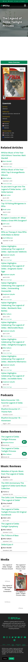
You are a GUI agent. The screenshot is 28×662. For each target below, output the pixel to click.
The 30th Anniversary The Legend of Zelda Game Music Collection (13, 486)
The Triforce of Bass (10, 535)
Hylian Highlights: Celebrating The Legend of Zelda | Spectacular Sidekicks (14, 249)
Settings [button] (5, 658)
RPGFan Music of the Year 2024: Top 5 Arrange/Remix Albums (13, 172)
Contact (11, 1)
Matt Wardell (7, 161)
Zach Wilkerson (8, 238)
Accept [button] (11, 658)
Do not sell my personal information (11, 655)
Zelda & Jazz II (7, 544)
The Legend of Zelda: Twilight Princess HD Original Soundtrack (14, 512)
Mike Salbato (7, 178)
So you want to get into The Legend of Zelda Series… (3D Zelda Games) (13, 189)
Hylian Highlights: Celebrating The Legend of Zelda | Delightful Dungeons (13, 342)
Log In (17, 1)
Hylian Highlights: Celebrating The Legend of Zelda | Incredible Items (12, 376)
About (5, 1)
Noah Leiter (7, 195)
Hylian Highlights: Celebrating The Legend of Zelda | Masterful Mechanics (13, 359)
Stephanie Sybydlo (9, 255)
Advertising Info (18, 645)
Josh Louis (6, 224)
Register (23, 1)
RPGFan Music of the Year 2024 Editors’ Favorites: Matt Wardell (13, 155)
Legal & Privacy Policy (23, 645)
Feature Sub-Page (7, 166)
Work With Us (13, 645)
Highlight (5, 214)
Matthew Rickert (8, 442)
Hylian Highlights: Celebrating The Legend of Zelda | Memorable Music (12, 325)
